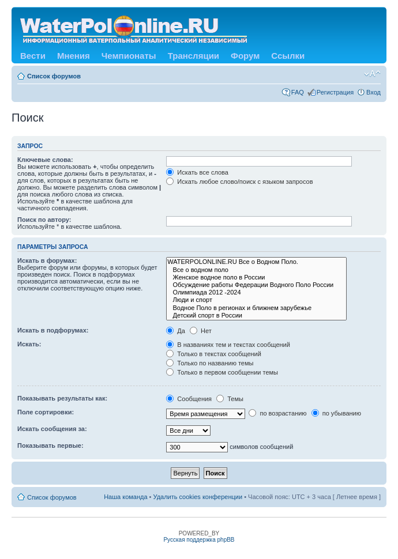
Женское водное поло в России (256, 277)
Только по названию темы (209, 363)
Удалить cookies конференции (198, 496)
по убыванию (336, 413)
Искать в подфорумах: (53, 330)
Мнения (73, 56)
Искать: (29, 344)
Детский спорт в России (256, 315)
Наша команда (125, 496)
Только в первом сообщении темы (222, 372)
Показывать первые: (50, 445)
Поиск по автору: (44, 219)
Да (175, 330)
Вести (33, 56)
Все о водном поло (256, 270)
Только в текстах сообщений (213, 353)
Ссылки (288, 56)
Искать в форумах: (47, 260)
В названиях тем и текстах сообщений (228, 344)
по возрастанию (277, 413)
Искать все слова (197, 172)
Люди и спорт (256, 300)
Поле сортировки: (45, 412)
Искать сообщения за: (52, 428)
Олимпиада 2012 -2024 (256, 292)
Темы (229, 398)
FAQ (297, 92)
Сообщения (189, 398)
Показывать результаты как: (62, 398)
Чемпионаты (129, 56)
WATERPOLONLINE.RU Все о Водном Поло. (256, 262)
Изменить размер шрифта (372, 74)
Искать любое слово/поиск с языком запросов (239, 181)
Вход (373, 92)
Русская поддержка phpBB (198, 540)
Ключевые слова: (45, 159)
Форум (245, 56)
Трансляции (193, 56)
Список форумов (54, 76)
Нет (201, 330)
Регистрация (335, 92)
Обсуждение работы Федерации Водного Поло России (256, 285)
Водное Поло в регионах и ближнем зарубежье (256, 308)
